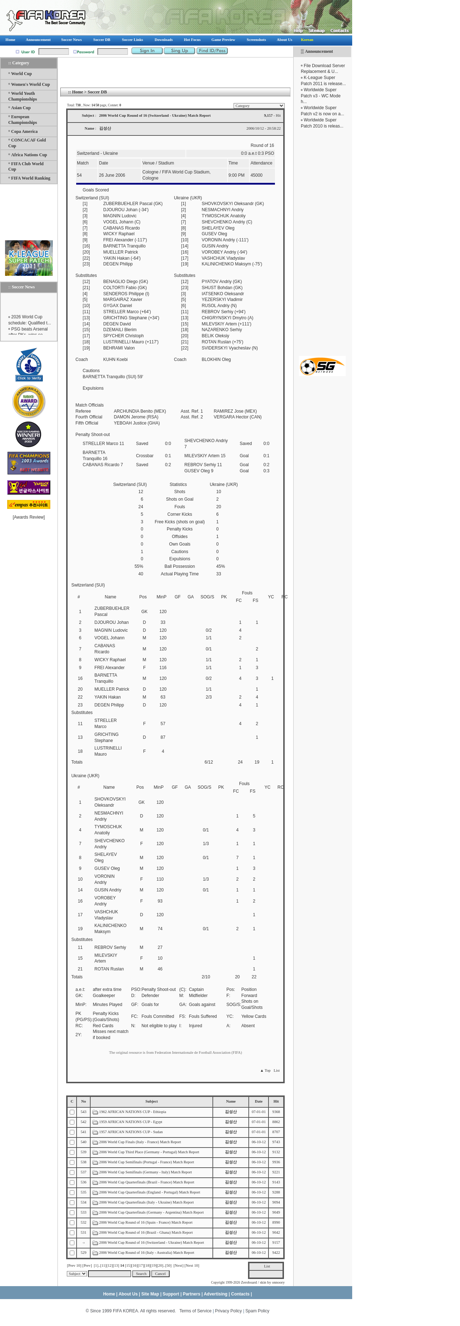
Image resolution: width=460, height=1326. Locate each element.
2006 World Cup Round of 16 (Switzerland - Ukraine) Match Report (151, 1242)
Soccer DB (97, 91)
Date (258, 1101)
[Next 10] (191, 1265)
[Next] (179, 1265)
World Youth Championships (22, 96)
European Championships (22, 119)
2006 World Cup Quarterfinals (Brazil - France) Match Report (147, 1182)
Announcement (319, 51)
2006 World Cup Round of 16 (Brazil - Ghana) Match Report (146, 1232)
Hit (276, 1101)
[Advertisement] (322, 242)
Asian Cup (21, 107)
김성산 (231, 1112)
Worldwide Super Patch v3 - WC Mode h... (321, 96)
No (83, 1101)
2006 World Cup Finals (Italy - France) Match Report (140, 1142)
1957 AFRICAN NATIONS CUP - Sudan (131, 1132)
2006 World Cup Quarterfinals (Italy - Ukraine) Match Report (147, 1202)
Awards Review (28, 517)
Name (231, 1101)
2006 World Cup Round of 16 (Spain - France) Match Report (146, 1222)
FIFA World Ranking (30, 178)
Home (77, 91)
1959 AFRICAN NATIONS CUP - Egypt (130, 1122)
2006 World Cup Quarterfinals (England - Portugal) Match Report (150, 1192)
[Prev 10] (74, 1265)
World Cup (21, 73)
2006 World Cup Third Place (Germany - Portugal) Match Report (149, 1152)
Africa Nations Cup (29, 154)
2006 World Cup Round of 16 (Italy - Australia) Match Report (146, 1253)
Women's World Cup (30, 84)
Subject (152, 1101)
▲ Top (265, 1070)
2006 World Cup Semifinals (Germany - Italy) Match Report (145, 1172)
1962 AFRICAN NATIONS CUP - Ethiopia (132, 1112)
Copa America (24, 131)
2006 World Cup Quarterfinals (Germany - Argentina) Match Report (152, 1212)
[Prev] (87, 1265)
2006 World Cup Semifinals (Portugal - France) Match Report (146, 1162)
